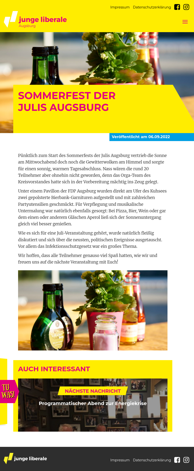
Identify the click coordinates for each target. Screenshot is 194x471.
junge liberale (25, 458)
